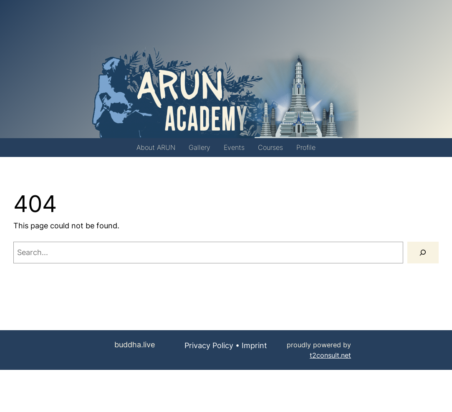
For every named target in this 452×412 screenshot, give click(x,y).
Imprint (254, 345)
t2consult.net (330, 355)
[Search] (423, 252)
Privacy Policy (208, 345)
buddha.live (134, 344)
